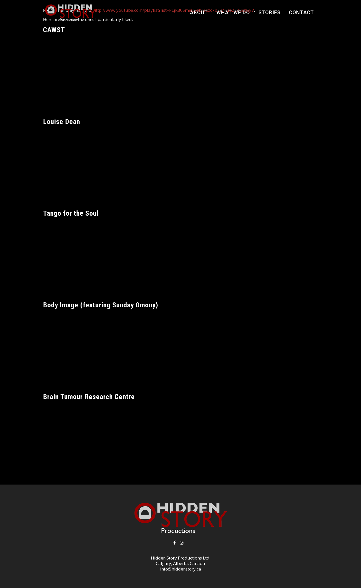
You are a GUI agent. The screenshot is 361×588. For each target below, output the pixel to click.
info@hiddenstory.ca (180, 569)
